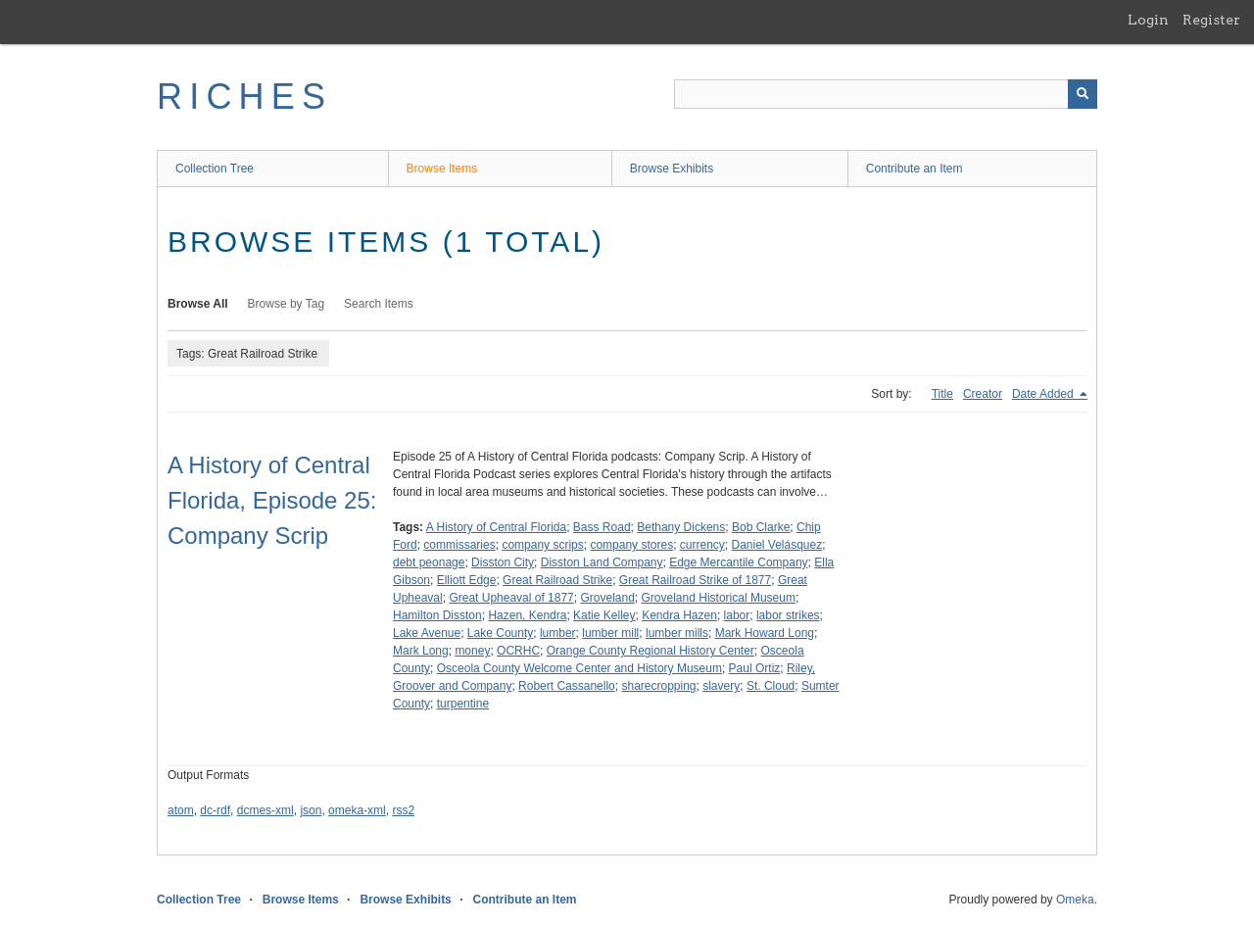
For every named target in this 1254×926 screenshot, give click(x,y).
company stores (631, 545)
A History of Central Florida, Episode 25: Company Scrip (272, 500)
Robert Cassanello (566, 686)
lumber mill (610, 633)
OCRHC (518, 651)
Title (942, 394)
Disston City (502, 562)
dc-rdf (215, 810)
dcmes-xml (265, 810)
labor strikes (788, 615)
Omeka (1075, 899)
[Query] (885, 94)
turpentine (463, 703)
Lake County (500, 633)
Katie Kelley (604, 615)
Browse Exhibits (671, 168)
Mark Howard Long (764, 633)
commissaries (459, 545)
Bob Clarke (761, 527)
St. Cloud (771, 686)
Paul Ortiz (755, 668)
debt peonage (428, 562)
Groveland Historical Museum (719, 598)
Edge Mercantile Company (738, 562)
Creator (982, 394)
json (310, 810)
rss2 (403, 810)
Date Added (1044, 394)
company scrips (542, 545)
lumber (558, 633)
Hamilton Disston (437, 615)
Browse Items (442, 168)
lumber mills (677, 633)
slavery (721, 686)
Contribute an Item (914, 168)
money (472, 651)
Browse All (198, 304)
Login (1148, 19)
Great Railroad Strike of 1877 (695, 580)
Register (1211, 19)
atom (181, 810)
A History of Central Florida (496, 527)
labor (737, 615)
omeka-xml (357, 810)
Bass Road (602, 527)
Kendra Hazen (679, 615)
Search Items (378, 304)
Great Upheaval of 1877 (511, 598)
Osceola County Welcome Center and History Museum (579, 668)
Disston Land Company (602, 562)
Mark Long (421, 651)
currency (702, 545)
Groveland (607, 598)
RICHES (244, 96)
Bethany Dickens (681, 527)
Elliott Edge (467, 580)
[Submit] (1082, 94)
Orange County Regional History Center (650, 651)
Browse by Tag (286, 304)
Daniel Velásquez (776, 545)
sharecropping (658, 686)
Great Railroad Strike (557, 580)
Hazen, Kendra (527, 615)
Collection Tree (214, 168)
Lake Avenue (426, 633)
